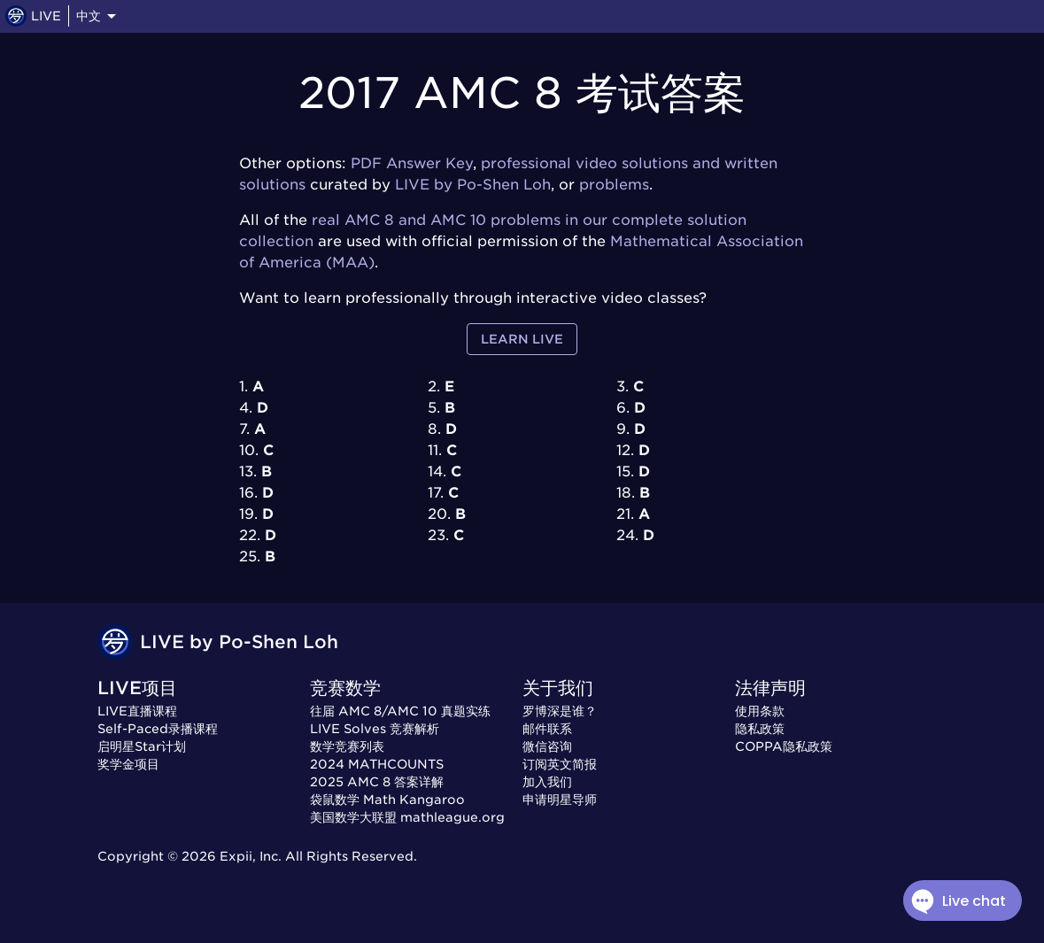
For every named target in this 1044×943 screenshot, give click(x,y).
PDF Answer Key (412, 163)
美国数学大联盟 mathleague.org (407, 817)
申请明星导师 (559, 799)
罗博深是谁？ (559, 711)
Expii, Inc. (251, 856)
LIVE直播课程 (137, 711)
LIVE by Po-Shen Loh (473, 184)
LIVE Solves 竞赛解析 (374, 729)
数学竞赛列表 (347, 746)
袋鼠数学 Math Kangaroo (387, 799)
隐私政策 (760, 729)
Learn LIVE (522, 339)
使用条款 (760, 711)
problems (614, 184)
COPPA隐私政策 (783, 746)
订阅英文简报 (559, 764)
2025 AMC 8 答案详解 (377, 782)
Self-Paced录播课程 (157, 729)
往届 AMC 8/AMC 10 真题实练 (400, 711)
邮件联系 (547, 729)
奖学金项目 (128, 764)
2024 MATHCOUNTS (377, 764)
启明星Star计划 (141, 746)
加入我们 (547, 782)
